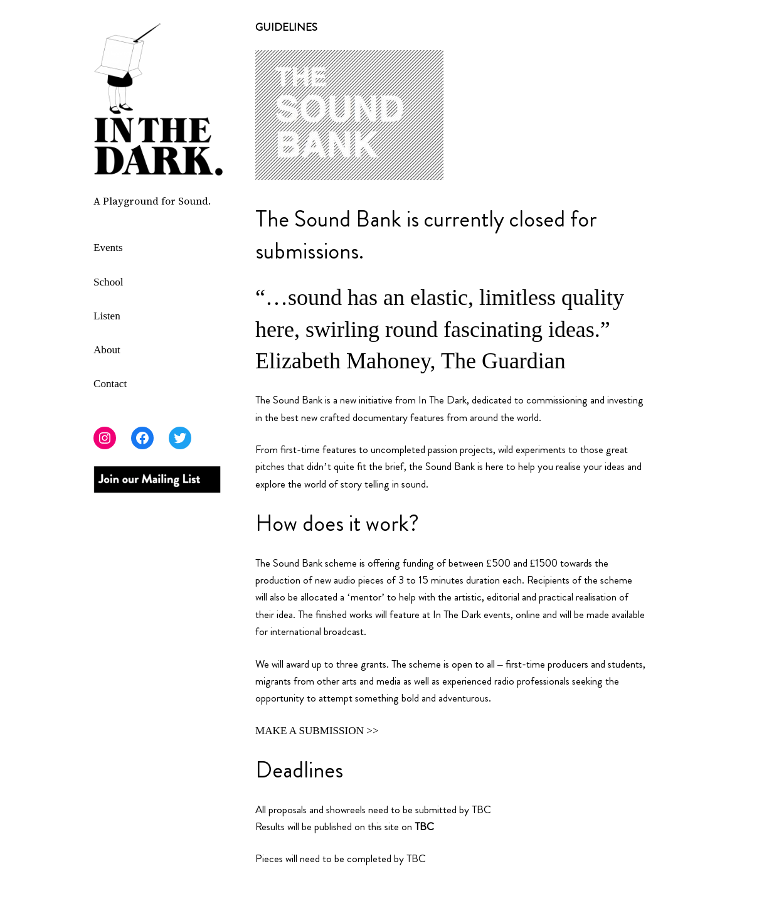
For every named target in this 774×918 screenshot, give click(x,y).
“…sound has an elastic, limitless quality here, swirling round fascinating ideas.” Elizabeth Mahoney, (439, 329)
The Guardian (503, 360)
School (108, 282)
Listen (106, 316)
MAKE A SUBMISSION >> (317, 731)
